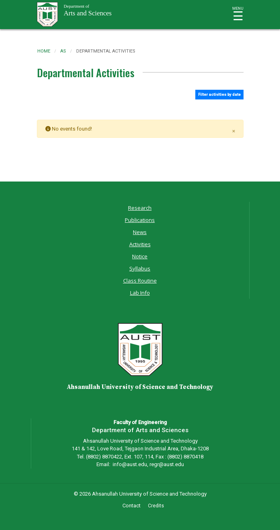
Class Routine (140, 280)
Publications (140, 220)
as (63, 51)
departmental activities (105, 51)
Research (140, 207)
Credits (156, 506)
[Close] (233, 129)
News (140, 232)
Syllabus (139, 268)
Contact (131, 506)
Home (43, 51)
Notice (139, 256)
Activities (140, 244)
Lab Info (140, 292)
